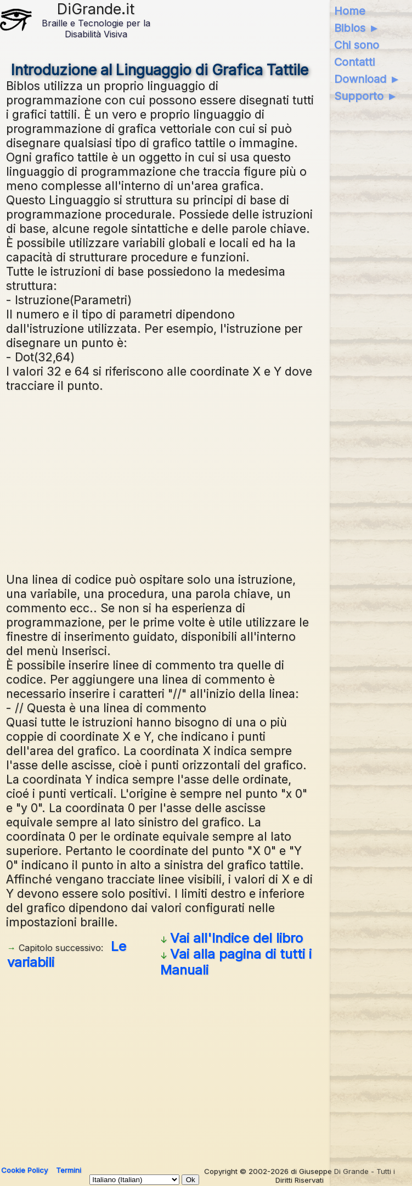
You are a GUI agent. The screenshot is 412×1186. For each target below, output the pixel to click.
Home (349, 11)
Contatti (354, 62)
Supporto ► (366, 96)
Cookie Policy (24, 1170)
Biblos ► (357, 28)
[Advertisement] (160, 481)
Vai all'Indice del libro (236, 938)
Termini (68, 1170)
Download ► (367, 79)
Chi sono (356, 45)
